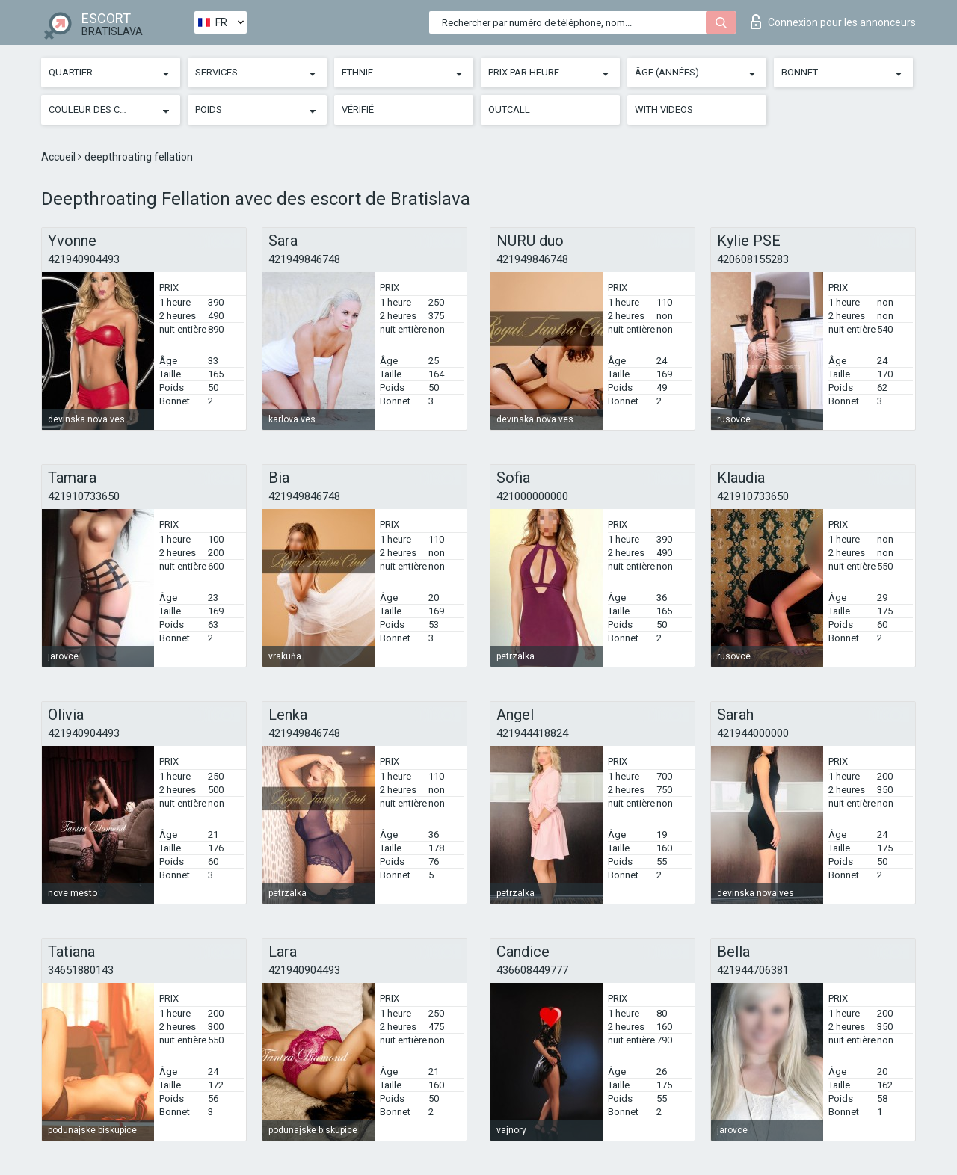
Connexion (833, 21)
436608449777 (532, 970)
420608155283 (753, 259)
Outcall (509, 109)
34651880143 (81, 970)
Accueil (59, 157)
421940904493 (84, 259)
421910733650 (84, 496)
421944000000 (753, 733)
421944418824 (532, 733)
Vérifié (358, 109)
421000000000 (532, 496)
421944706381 (753, 970)
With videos (664, 109)
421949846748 (304, 259)
